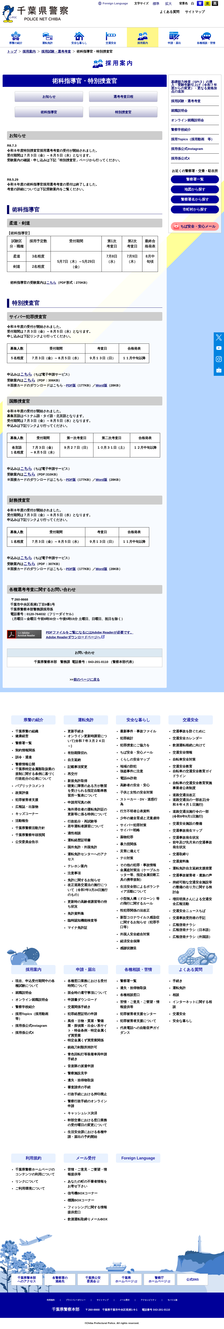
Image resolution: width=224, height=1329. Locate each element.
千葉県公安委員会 (93, 1279)
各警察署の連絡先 (60, 1279)
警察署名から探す (195, 199)
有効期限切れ (77, 753)
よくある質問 (169, 12)
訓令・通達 (23, 757)
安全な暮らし (79, 37)
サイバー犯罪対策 (133, 825)
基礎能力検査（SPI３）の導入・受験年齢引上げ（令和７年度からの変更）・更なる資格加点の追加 (194, 86)
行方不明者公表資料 (135, 811)
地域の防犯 (128, 766)
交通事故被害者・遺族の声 (192, 875)
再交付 (72, 774)
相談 (176, 995)
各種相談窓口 (130, 995)
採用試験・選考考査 (56, 51)
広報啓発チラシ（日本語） (192, 930)
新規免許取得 (77, 781)
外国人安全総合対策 (135, 934)
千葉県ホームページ (126, 1279)
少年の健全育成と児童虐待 (139, 818)
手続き (177, 981)
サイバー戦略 (130, 830)
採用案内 (143, 37)
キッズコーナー (26, 814)
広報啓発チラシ (184, 925)
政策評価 (21, 793)
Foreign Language (138, 1158)
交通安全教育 (182, 766)
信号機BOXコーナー (83, 1193)
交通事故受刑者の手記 (189, 918)
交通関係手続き (79, 1007)
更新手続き (76, 731)
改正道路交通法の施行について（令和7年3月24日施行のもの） (88, 889)
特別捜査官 (123, 112)
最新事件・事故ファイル (138, 731)
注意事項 (74, 873)
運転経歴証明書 (79, 840)
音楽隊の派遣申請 (81, 1066)
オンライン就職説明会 (187, 120)
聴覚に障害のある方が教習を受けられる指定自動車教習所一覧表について (87, 790)
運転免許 (47, 37)
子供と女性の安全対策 (136, 792)
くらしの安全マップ (135, 759)
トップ (12, 51)
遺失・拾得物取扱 (81, 1080)
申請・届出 (174, 37)
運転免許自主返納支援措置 (192, 868)
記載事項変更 (77, 767)
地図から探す (194, 189)
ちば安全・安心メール (197, 226)
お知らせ (49, 96)
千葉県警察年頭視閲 (30, 835)
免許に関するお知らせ (84, 880)
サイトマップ (195, 12)
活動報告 (21, 820)
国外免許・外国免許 (82, 847)
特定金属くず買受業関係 (86, 1040)
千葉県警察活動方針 (30, 828)
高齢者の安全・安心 (135, 785)
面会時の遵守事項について (87, 992)
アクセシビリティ (148, 1300)
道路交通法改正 (184, 795)
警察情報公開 (25, 764)
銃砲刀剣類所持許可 (82, 1047)
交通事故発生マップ (187, 830)
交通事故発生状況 (186, 837)
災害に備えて (130, 851)
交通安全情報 (182, 752)
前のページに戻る (87, 679)
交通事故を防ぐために (189, 731)
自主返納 (74, 760)
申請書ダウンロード (82, 999)
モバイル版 (172, 1300)
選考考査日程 (123, 96)
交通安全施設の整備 (187, 823)
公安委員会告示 (26, 842)
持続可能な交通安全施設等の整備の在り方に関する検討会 (192, 887)
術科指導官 (49, 112)
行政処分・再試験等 (82, 821)
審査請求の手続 (79, 1087)
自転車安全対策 (184, 759)
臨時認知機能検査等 (82, 920)
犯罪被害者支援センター (138, 1014)
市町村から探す (195, 209)
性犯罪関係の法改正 (135, 910)
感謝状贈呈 (128, 948)
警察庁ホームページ (159, 1279)
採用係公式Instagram (187, 149)
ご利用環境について (30, 1188)
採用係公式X (180, 158)
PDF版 (71, 385)
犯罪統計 (126, 738)
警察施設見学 (77, 1073)
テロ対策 (126, 858)
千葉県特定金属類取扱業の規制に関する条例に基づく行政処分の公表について (35, 773)
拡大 (168, 3)
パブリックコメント (30, 786)
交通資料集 (181, 861)
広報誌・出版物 (26, 807)
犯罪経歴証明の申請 (82, 1014)
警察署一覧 (195, 179)
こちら (51, 282)
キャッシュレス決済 (82, 1113)
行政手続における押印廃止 (87, 1094)
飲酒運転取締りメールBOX (87, 1219)
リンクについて (26, 1181)
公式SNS (192, 1279)
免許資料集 (76, 913)
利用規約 (33, 1158)
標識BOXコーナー (81, 1200)
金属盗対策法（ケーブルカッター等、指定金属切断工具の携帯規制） (139, 874)
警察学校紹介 (181, 129)
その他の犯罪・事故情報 (138, 865)
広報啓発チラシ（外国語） (192, 937)
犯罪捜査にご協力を (135, 745)
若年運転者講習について (86, 826)
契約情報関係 (25, 750)
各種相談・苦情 (206, 37)
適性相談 (74, 833)
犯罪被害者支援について (138, 1021)
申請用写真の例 (79, 802)
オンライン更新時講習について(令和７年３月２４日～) (87, 740)
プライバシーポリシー (76, 1300)
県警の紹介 (16, 37)
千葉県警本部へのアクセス (27, 1279)
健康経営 (21, 736)
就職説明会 (179, 110)
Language (115, 3)
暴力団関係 (128, 844)
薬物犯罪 (126, 837)
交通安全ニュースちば (189, 911)
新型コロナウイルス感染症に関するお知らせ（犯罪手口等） (139, 922)
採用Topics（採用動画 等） (192, 139)
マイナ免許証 (77, 927)
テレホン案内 (77, 866)
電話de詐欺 (128, 778)
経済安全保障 (130, 941)
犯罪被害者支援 (26, 800)
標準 (156, 3)
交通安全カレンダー (187, 738)
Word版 (101, 385)
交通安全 (111, 37)
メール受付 (86, 1158)
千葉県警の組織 (26, 731)
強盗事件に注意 (131, 771)
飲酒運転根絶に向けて (189, 745)
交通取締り (181, 854)
